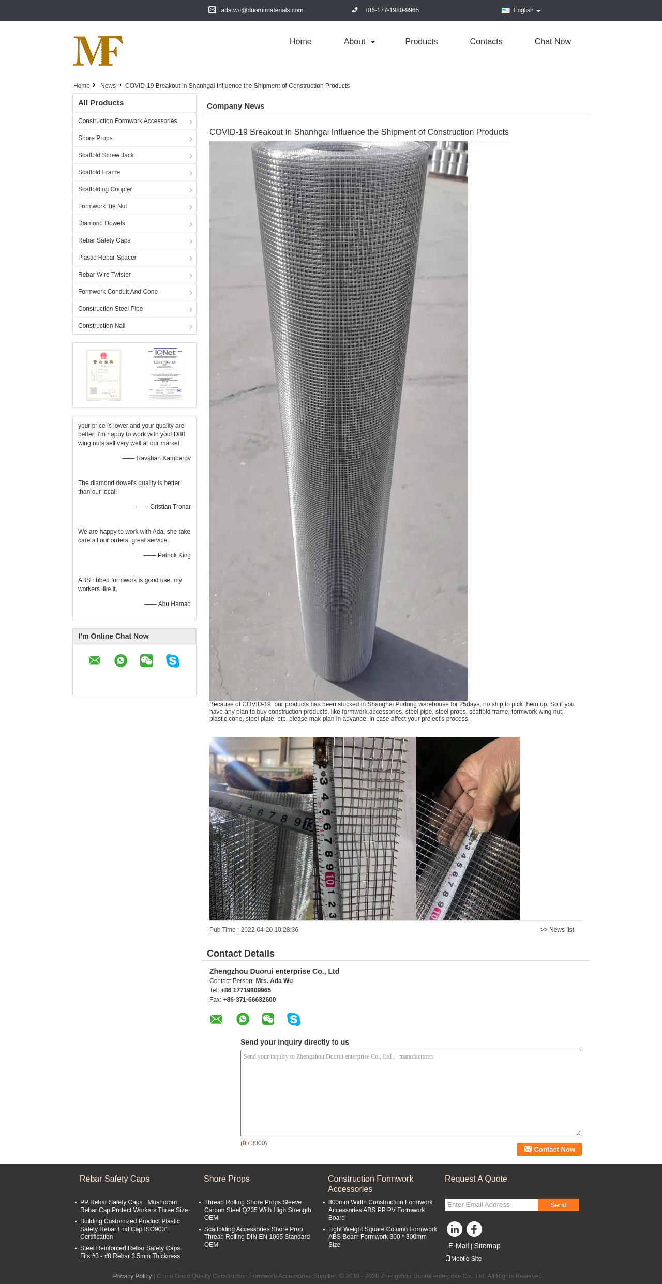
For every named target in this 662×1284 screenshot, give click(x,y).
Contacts (486, 41)
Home (301, 41)
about (355, 41)
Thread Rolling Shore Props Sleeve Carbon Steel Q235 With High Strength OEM (257, 1210)
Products (421, 41)
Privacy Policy (132, 1276)
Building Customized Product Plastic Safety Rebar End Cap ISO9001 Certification (130, 1229)
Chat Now (553, 41)
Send (558, 1205)
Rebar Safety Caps (104, 240)
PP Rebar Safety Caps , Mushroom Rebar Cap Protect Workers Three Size (134, 1206)
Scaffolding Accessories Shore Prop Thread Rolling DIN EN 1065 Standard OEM (257, 1237)
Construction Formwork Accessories (127, 121)
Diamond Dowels (101, 223)
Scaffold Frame (99, 172)
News (108, 85)
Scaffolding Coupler (105, 189)
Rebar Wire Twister (104, 274)
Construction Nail (101, 325)
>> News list (557, 929)
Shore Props (95, 138)
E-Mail (458, 1246)
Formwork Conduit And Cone (118, 291)
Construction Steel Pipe (110, 308)
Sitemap (487, 1246)
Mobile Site (463, 1258)
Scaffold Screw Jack (106, 155)
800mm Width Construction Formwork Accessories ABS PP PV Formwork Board (380, 1210)
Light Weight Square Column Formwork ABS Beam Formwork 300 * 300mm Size (382, 1237)
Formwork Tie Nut (102, 206)
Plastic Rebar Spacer (107, 257)
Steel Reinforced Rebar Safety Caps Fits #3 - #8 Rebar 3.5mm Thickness (130, 1252)
